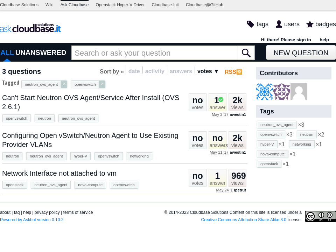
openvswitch (16, 118)
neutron (44, 118)
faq (17, 212)
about (5, 212)
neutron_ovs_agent (78, 118)
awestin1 (238, 114)
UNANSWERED (40, 52)
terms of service (78, 212)
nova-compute (90, 185)
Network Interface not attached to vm (59, 173)
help (324, 39)
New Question (301, 53)
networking (139, 156)
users (292, 24)
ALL (7, 52)
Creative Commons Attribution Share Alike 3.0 (243, 219)
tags (262, 24)
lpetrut (240, 190)
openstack (14, 185)
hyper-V (81, 156)
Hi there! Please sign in (286, 39)
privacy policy (47, 212)
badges (325, 24)
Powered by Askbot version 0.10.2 (31, 219)
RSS (230, 72)
